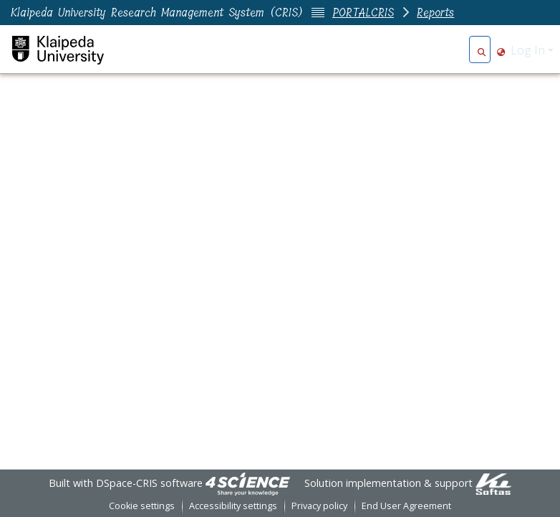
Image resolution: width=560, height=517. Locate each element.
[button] (482, 50)
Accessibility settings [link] (233, 506)
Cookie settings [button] (142, 506)
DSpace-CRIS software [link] (149, 483)
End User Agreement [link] (406, 506)
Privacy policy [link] (319, 506)
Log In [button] (529, 50)
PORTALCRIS (363, 12)
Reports (435, 12)
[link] (248, 483)
